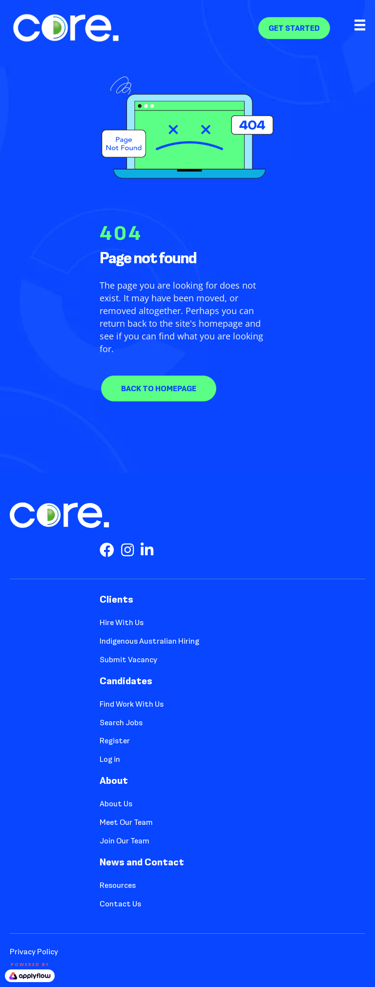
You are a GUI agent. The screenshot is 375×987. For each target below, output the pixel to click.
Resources (118, 885)
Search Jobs (121, 722)
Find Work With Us (132, 704)
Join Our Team (124, 840)
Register (115, 740)
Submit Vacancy (128, 659)
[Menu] (351, 28)
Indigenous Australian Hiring (149, 641)
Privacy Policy (34, 951)
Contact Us (120, 903)
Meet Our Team (126, 822)
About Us (116, 803)
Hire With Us (122, 622)
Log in (110, 759)
